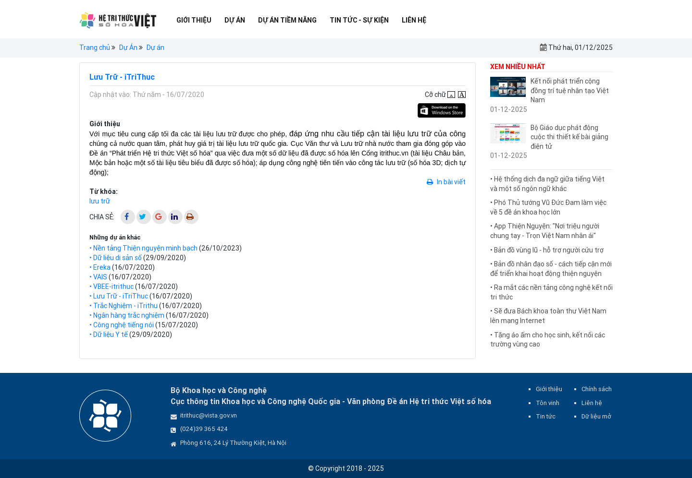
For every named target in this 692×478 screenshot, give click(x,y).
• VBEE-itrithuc (111, 286)
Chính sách (596, 389)
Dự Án (234, 20)
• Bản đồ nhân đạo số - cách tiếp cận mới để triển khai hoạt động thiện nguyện (551, 269)
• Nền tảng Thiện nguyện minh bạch (143, 248)
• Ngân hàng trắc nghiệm (126, 315)
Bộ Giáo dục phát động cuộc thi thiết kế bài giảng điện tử (569, 137)
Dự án (155, 47)
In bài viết (446, 182)
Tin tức (546, 416)
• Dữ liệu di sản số (115, 257)
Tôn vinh (547, 403)
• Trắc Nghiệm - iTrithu (123, 305)
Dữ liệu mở (596, 416)
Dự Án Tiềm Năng (287, 20)
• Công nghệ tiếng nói (121, 325)
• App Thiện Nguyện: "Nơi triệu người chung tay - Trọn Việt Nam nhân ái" (544, 231)
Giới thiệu (193, 20)
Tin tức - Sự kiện (359, 20)
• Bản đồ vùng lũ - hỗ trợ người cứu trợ (547, 250)
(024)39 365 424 (204, 429)
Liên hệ (414, 20)
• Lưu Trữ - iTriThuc (118, 296)
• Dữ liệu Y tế (108, 334)
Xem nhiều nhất (517, 66)
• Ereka (100, 267)
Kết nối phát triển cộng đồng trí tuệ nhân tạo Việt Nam (570, 90)
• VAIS (98, 277)
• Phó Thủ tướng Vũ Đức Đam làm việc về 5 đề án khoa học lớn (548, 207)
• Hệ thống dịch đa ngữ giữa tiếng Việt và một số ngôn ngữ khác (547, 184)
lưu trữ (99, 201)
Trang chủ (94, 47)
